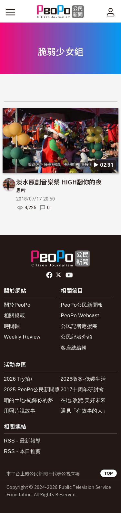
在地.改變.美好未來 (83, 400)
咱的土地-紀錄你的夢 (28, 400)
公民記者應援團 (79, 326)
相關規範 (14, 315)
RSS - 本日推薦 (22, 451)
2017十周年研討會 (82, 389)
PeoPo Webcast (80, 315)
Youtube (70, 275)
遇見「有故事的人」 (84, 411)
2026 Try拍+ (18, 379)
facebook (50, 275)
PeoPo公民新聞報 (82, 305)
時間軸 (12, 326)
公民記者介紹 (76, 337)
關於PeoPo (17, 305)
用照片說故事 (19, 411)
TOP (108, 473)
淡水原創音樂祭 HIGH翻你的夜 (59, 181)
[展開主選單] (10, 12)
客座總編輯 (74, 347)
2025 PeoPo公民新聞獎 (32, 389)
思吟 (21, 190)
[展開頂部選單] (110, 12)
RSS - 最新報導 (22, 440)
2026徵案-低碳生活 (83, 379)
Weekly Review (22, 337)
